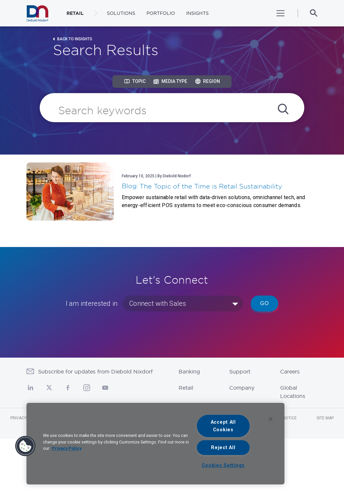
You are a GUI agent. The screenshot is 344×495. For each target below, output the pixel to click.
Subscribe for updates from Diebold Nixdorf (95, 371)
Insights (197, 13)
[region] (155, 443)
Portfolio (161, 13)
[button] (25, 446)
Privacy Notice (25, 418)
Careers (290, 371)
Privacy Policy (66, 448)
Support (239, 371)
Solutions (121, 13)
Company (241, 387)
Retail (186, 387)
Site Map (325, 418)
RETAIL (75, 13)
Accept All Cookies (223, 426)
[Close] (270, 419)
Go (264, 303)
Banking (189, 371)
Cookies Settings (223, 465)
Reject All (223, 447)
